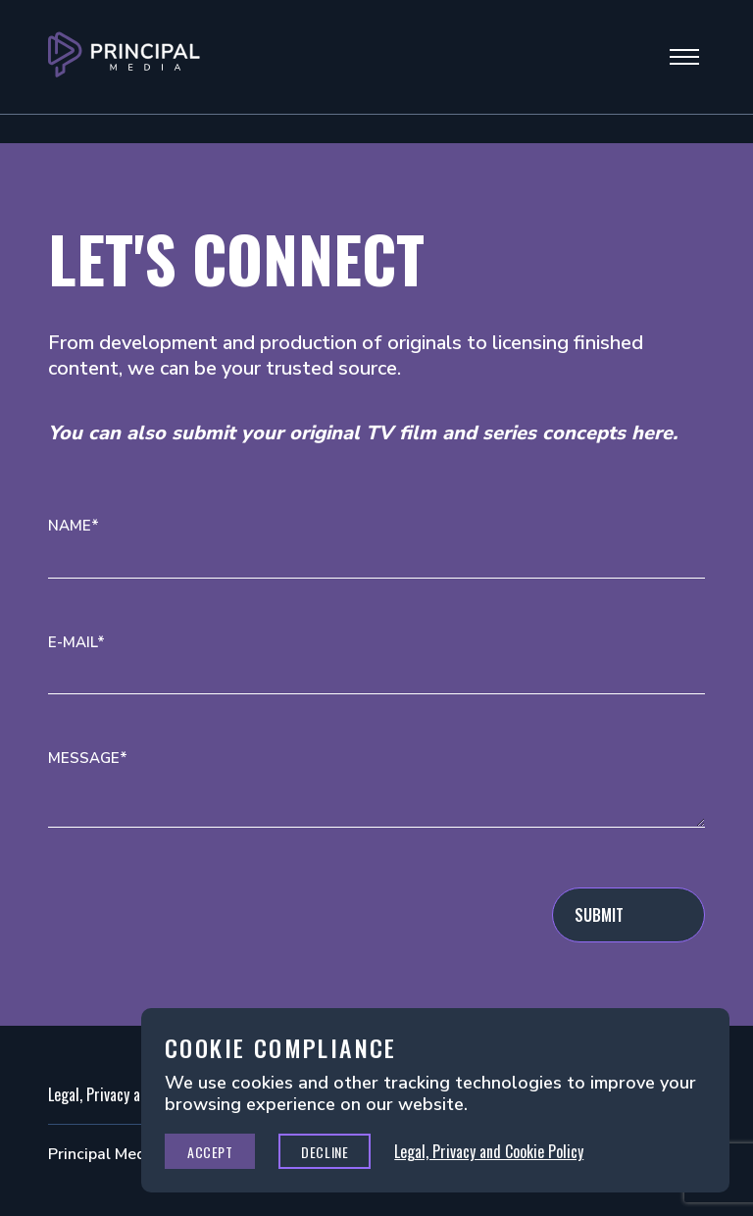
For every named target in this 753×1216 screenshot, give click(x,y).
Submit (599, 915)
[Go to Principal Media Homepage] (124, 56)
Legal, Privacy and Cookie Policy (488, 1151)
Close (693, 1044)
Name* (73, 526)
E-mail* (76, 642)
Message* (87, 758)
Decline (324, 1151)
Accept (209, 1151)
